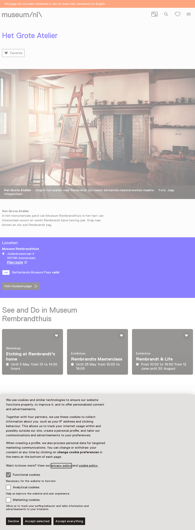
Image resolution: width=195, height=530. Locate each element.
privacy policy (61, 465)
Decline (13, 521)
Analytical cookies (26, 487)
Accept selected (37, 521)
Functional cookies (23, 474)
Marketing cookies (26, 500)
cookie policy (88, 465)
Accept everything (69, 521)
